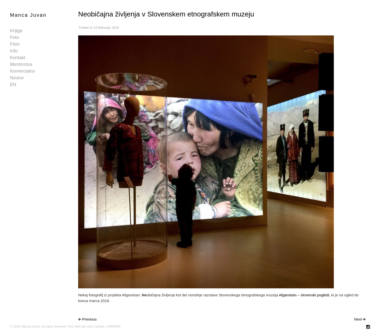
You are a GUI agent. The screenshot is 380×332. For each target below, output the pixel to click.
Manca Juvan (28, 15)
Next (358, 319)
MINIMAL (114, 326)
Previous (89, 319)
